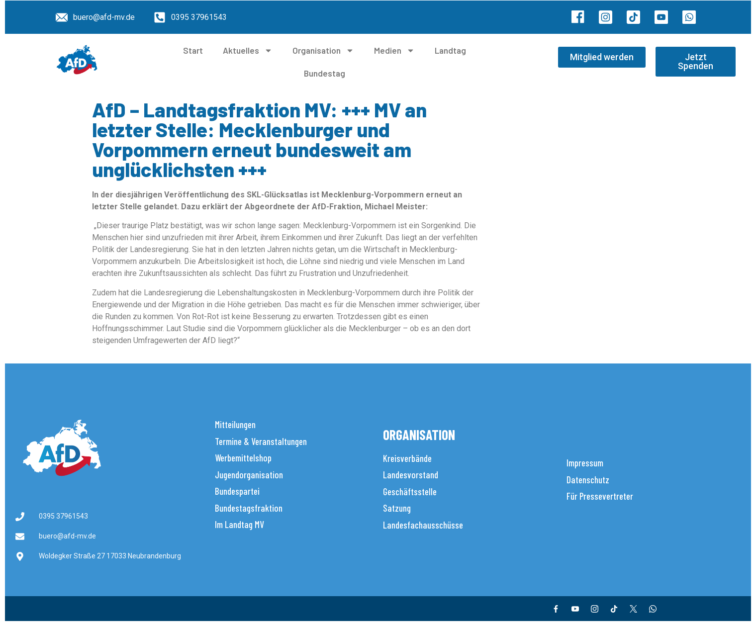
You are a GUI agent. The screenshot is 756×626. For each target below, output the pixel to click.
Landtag (450, 50)
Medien (394, 50)
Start (193, 50)
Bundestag (324, 73)
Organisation (323, 50)
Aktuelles (248, 50)
